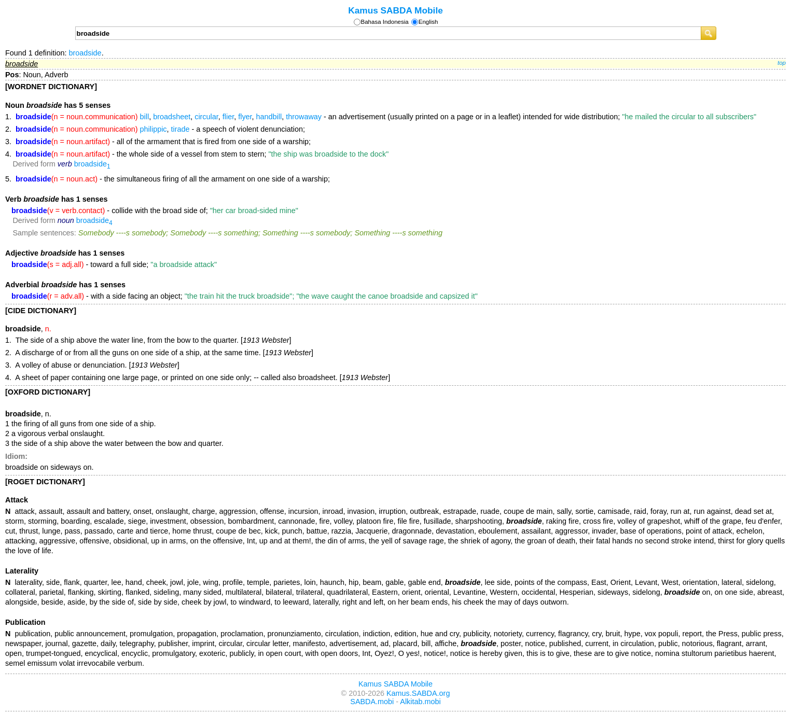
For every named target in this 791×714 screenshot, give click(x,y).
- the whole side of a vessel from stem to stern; (202, 154)
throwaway (304, 117)
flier (228, 117)
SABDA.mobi (372, 701)
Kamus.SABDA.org (418, 693)
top (782, 63)
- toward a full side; (114, 264)
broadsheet (171, 117)
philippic (153, 129)
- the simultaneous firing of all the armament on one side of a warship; (173, 179)
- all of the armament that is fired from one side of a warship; (163, 141)
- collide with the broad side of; (154, 210)
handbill (269, 117)
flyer (245, 117)
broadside (84, 53)
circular (206, 117)
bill (144, 117)
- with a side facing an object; (244, 296)
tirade (180, 129)
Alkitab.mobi (420, 701)
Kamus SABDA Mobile (395, 10)
